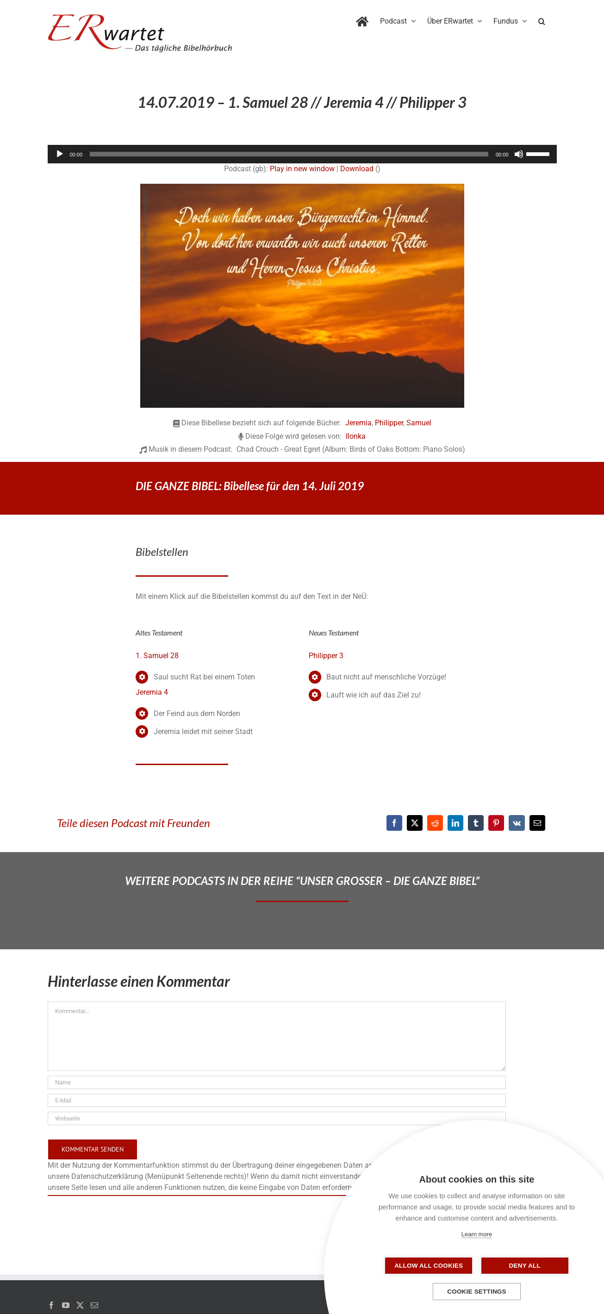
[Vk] (516, 823)
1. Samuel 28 (157, 655)
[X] (415, 823)
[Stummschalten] (518, 154)
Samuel (418, 422)
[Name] (277, 1082)
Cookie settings (476, 1291)
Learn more (476, 1234)
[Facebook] (394, 823)
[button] (541, 19)
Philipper (389, 422)
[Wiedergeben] (59, 154)
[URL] (277, 1118)
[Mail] (94, 1305)
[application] (302, 154)
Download (357, 168)
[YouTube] (65, 1305)
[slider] (289, 154)
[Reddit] (435, 823)
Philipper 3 (326, 655)
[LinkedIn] (455, 823)
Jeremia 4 (152, 692)
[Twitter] (80, 1305)
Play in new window (302, 168)
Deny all (523, 1265)
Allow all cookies (430, 1265)
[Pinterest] (496, 823)
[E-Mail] (537, 823)
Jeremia (358, 422)
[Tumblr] (476, 823)
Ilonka (356, 436)
